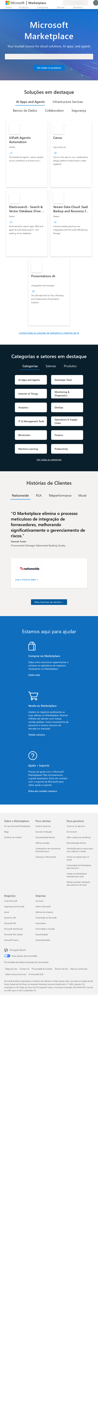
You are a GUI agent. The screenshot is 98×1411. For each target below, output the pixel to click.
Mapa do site (11, 968)
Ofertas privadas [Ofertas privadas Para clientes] (43, 843)
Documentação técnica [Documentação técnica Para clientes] (45, 837)
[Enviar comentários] (47, 3)
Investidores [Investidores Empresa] (41, 923)
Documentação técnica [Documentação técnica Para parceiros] (76, 843)
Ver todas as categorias (49, 459)
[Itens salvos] (56, 3)
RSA (39, 495)
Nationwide (20, 495)
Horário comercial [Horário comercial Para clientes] (43, 826)
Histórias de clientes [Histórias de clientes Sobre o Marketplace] (13, 837)
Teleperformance (60, 495)
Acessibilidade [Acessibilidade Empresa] (42, 934)
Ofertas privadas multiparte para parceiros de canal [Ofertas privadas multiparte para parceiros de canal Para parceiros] (78, 883)
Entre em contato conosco (42, 791)
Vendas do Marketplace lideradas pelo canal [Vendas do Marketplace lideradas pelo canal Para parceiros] (77, 875)
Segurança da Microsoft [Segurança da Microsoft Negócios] (14, 906)
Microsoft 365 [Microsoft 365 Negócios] (10, 923)
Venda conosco (36, 734)
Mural (82, 495)
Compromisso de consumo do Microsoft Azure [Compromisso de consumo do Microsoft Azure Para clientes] (48, 850)
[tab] (30, 102)
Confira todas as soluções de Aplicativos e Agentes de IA (49, 332)
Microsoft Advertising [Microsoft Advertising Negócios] (13, 929)
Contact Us (24, 968)
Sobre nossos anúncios (15, 974)
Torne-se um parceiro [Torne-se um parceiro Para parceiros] (76, 826)
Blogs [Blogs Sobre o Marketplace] (6, 831)
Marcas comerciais (78, 968)
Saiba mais (34, 675)
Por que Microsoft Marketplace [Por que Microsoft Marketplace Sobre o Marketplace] (17, 826)
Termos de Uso (61, 968)
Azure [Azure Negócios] (6, 912)
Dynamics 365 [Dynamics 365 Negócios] (10, 917)
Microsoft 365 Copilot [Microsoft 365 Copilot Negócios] (13, 934)
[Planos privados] (60, 3)
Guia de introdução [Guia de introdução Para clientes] (44, 831)
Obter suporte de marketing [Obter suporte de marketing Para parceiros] (78, 837)
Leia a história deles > (26, 579)
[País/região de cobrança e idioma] (75, 3)
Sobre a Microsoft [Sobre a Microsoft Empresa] (43, 906)
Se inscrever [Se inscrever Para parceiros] (72, 831)
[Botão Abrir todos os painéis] (8, 7)
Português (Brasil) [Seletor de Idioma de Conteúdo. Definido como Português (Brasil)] (17, 949)
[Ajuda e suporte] (51, 3)
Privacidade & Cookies (42, 968)
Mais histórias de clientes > (49, 602)
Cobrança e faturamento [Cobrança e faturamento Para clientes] (46, 857)
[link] (27, 154)
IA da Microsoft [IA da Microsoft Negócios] (10, 901)
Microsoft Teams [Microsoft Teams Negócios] (11, 940)
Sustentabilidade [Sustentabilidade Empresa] (43, 940)
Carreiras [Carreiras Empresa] (39, 901)
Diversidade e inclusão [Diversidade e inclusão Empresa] (45, 929)
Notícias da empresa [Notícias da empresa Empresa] (44, 912)
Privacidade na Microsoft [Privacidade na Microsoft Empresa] (46, 917)
